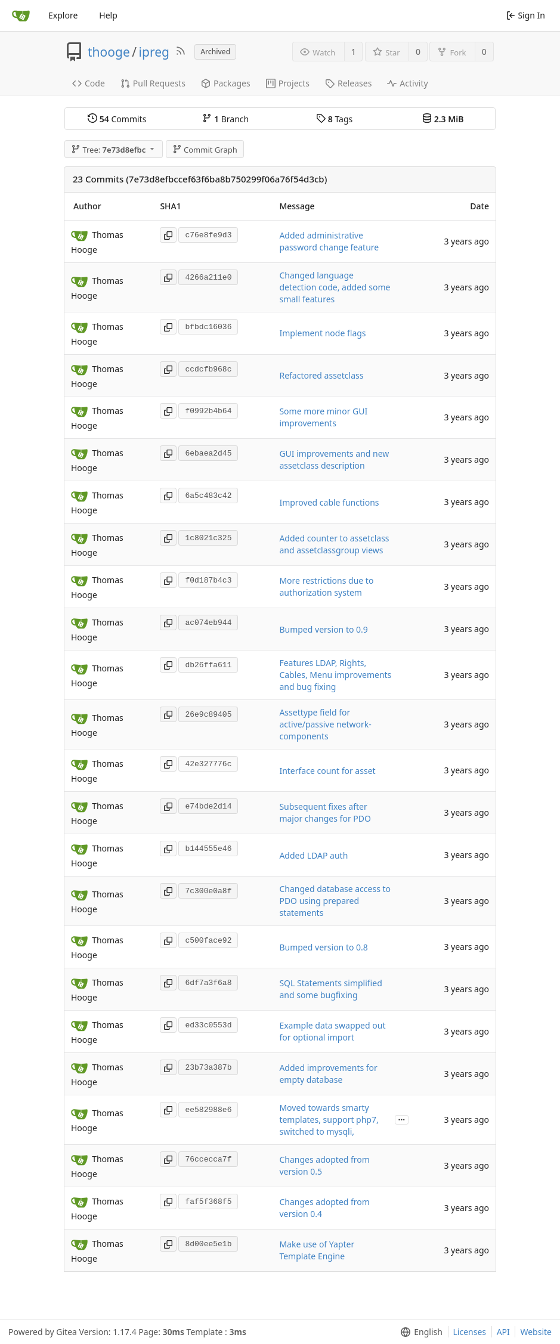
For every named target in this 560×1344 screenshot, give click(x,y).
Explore (63, 15)
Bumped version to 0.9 (323, 629)
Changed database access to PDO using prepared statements (335, 900)
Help (108, 15)
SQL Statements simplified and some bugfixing (330, 989)
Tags (334, 119)
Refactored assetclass (321, 375)
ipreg (154, 52)
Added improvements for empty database (328, 1073)
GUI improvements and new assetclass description (334, 459)
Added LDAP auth (313, 855)
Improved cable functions (329, 502)
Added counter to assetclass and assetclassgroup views (334, 544)
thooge (109, 52)
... (402, 1119)
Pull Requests (152, 83)
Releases (348, 83)
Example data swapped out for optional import (332, 1031)
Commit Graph (204, 149)
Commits (117, 119)
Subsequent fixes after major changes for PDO (325, 812)
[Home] (21, 15)
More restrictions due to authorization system (326, 586)
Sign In (526, 15)
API (503, 1331)
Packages (225, 83)
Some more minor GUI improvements (323, 417)
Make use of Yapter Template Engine (316, 1250)
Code (88, 83)
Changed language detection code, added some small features (334, 287)
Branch (225, 119)
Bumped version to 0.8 (323, 947)
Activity (407, 83)
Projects (288, 83)
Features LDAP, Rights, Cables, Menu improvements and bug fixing (335, 674)
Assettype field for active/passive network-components (325, 724)
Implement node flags (322, 333)
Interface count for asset (327, 770)
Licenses (470, 1331)
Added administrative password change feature (329, 241)
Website (536, 1331)
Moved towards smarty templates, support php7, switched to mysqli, (328, 1119)
